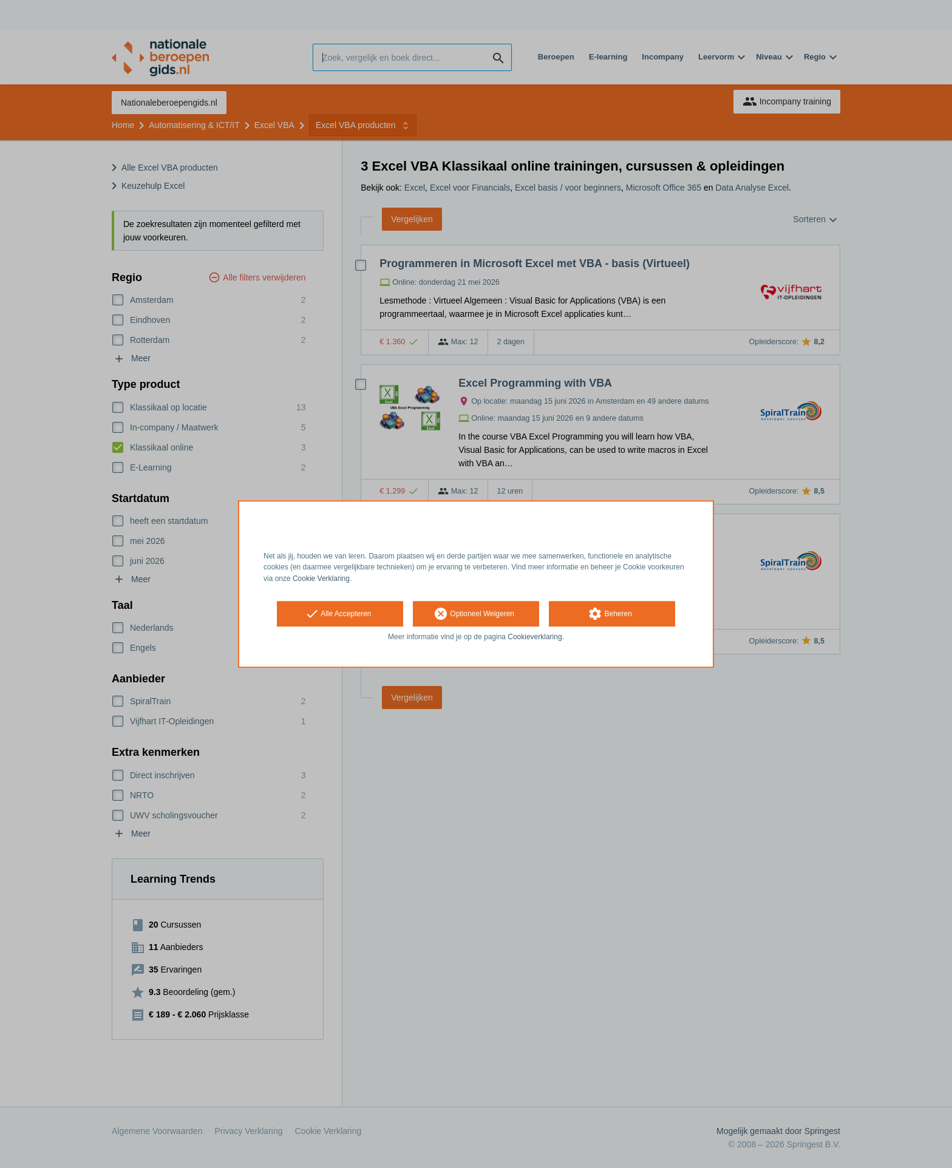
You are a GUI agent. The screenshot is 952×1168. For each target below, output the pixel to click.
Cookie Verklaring (321, 578)
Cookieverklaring (535, 637)
